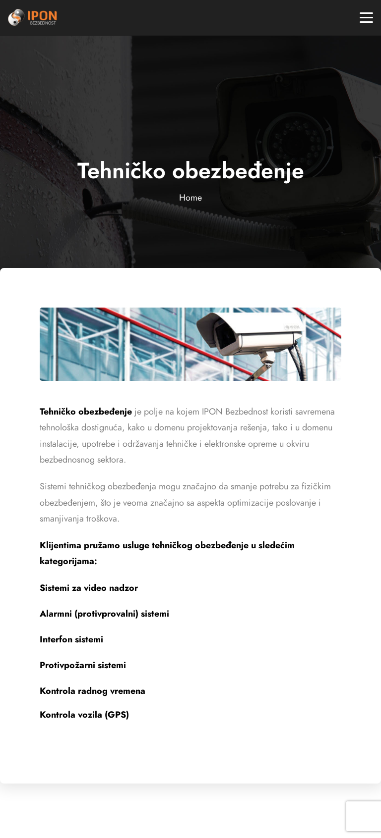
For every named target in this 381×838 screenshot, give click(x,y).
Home (190, 197)
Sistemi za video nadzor (89, 587)
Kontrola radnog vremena (92, 690)
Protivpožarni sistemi (83, 665)
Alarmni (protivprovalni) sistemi (104, 613)
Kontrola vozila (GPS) (84, 714)
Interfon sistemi (71, 639)
